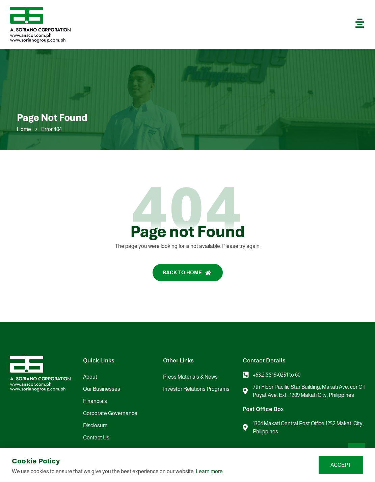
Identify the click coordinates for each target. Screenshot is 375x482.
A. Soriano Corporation (40, 29)
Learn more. (210, 471)
